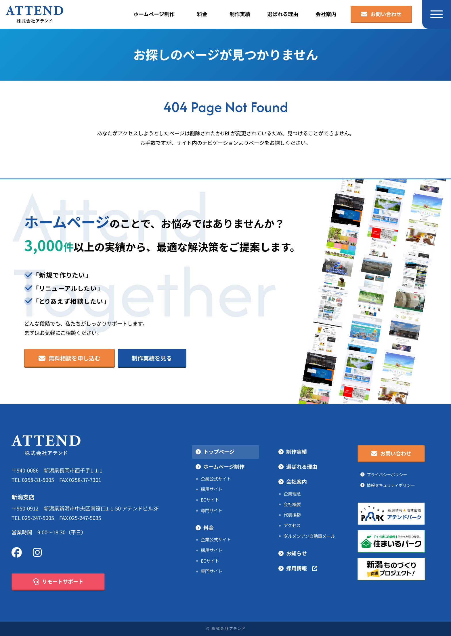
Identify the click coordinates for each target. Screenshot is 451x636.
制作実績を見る (152, 358)
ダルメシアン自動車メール (309, 536)
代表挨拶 (292, 514)
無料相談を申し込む (70, 358)
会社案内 (326, 14)
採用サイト (211, 489)
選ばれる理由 (282, 14)
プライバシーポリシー (387, 474)
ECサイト (210, 500)
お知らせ (296, 553)
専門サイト (211, 510)
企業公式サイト (216, 478)
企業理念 (292, 493)
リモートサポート (58, 582)
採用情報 (301, 568)
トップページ (218, 451)
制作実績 (240, 14)
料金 (202, 14)
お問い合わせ (381, 14)
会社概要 (292, 504)
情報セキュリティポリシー (391, 485)
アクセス (292, 525)
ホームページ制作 (154, 14)
